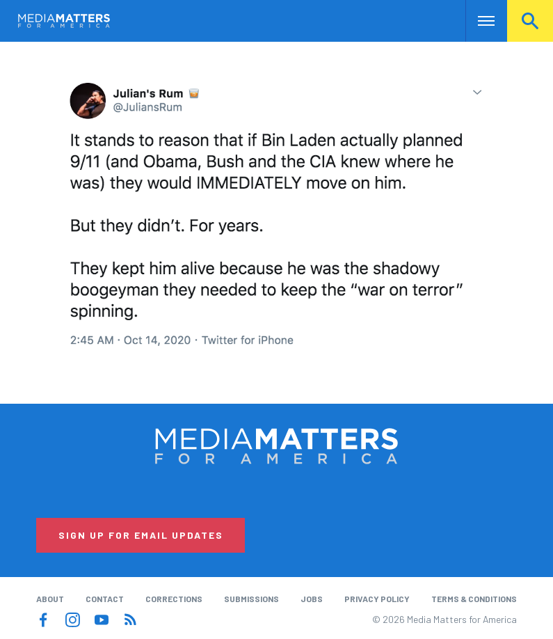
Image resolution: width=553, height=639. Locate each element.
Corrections (173, 599)
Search (530, 21)
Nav (477, 21)
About (50, 599)
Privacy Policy (377, 599)
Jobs (311, 599)
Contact (105, 599)
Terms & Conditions (474, 599)
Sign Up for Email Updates (140, 535)
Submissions (251, 599)
